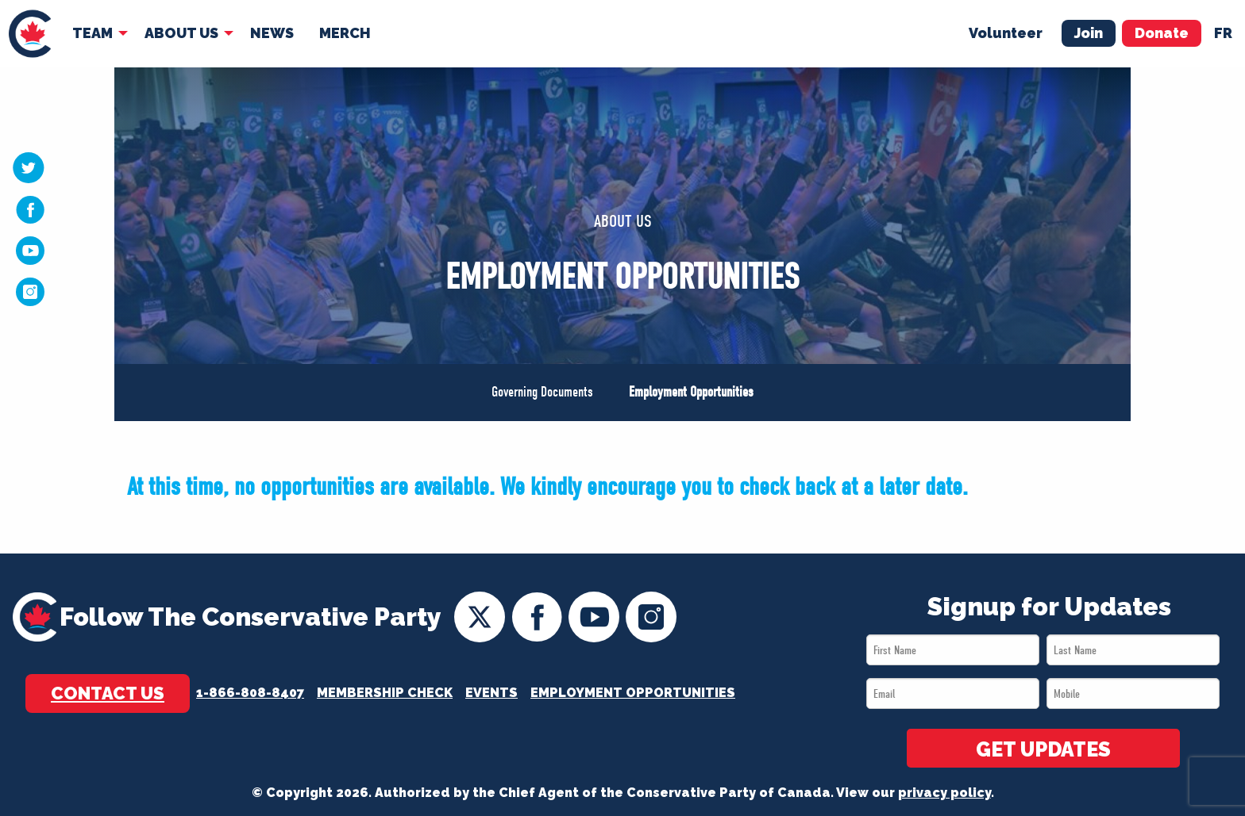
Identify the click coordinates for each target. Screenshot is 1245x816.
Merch (345, 33)
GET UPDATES (1043, 749)
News (272, 33)
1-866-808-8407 (250, 692)
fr (1223, 33)
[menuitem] (30, 33)
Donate (1162, 33)
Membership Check (385, 692)
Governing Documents (542, 392)
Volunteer (1006, 33)
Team (92, 33)
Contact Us (107, 693)
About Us (181, 33)
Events (491, 692)
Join (1088, 33)
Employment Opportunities (691, 392)
